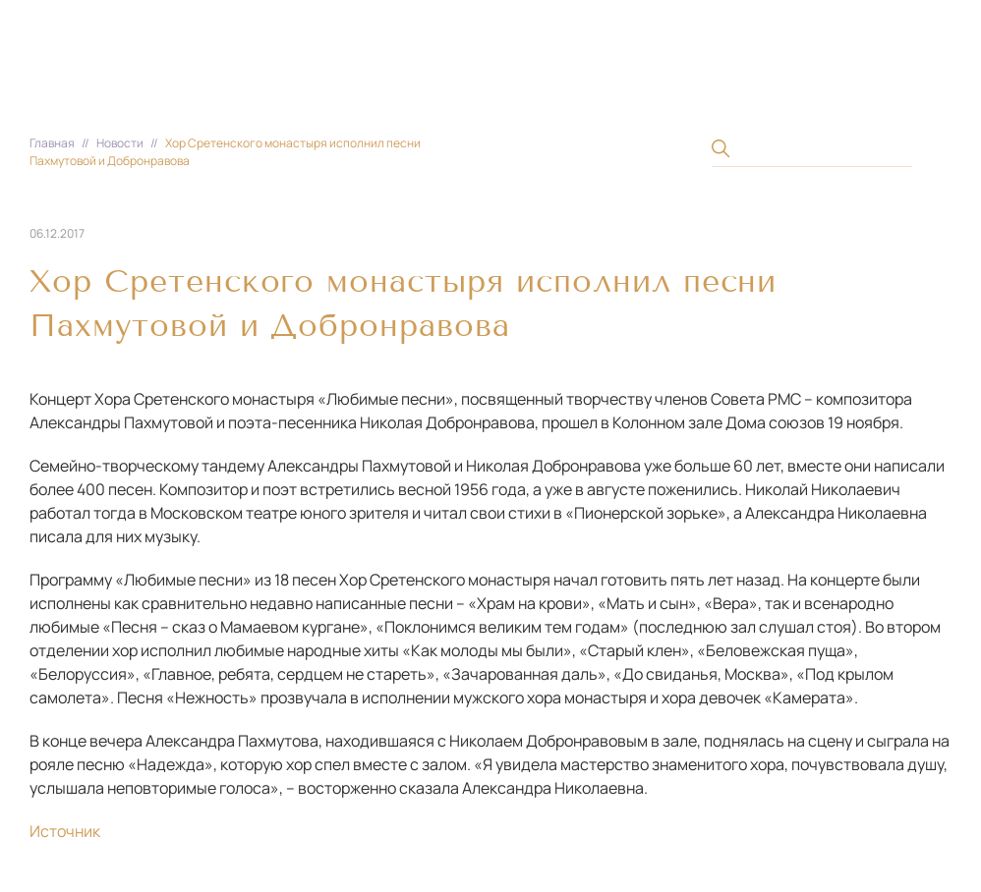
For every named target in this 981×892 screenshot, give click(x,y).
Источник (64, 831)
